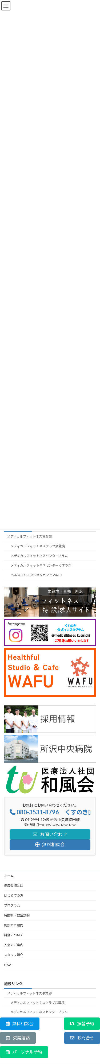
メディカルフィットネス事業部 (29, 536)
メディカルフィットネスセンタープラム (39, 556)
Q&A (7, 965)
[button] (19, 1023)
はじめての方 (13, 895)
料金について (13, 935)
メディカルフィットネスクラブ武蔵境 (38, 546)
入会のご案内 (13, 945)
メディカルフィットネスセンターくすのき (41, 565)
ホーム (9, 876)
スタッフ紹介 (13, 955)
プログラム (12, 905)
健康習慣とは (13, 886)
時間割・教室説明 (17, 915)
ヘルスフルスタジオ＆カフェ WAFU (36, 575)
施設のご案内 (13, 925)
